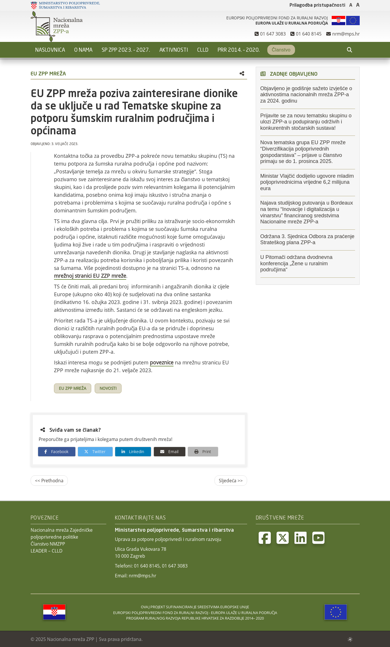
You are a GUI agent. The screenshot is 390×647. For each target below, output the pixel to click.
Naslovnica (50, 50)
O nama (83, 50)
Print (201, 451)
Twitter (93, 451)
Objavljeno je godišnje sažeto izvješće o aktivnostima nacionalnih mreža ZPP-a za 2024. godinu (306, 95)
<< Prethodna (49, 480)
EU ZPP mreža (72, 388)
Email (167, 451)
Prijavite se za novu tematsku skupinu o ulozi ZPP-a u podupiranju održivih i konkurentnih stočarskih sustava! (306, 122)
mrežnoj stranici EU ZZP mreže (90, 275)
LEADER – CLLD (46, 551)
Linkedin (131, 451)
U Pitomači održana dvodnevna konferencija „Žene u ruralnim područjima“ (296, 263)
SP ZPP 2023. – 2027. (126, 50)
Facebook (55, 451)
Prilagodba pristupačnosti (317, 5)
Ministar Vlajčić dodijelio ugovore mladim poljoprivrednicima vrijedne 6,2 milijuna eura (307, 182)
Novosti (108, 388)
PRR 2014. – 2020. (239, 50)
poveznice (161, 362)
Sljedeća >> (231, 480)
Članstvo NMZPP (48, 544)
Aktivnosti (173, 50)
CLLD (202, 50)
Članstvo (281, 49)
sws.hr (350, 639)
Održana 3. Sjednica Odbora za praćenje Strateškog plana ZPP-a (307, 239)
